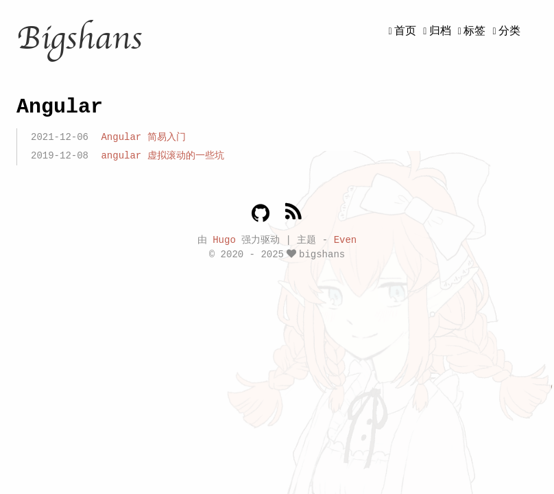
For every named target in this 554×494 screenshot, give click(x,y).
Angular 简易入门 (143, 137)
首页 (405, 31)
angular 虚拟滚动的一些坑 (162, 156)
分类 (509, 31)
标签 (474, 31)
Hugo (224, 239)
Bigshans (79, 38)
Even (345, 239)
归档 (440, 31)
